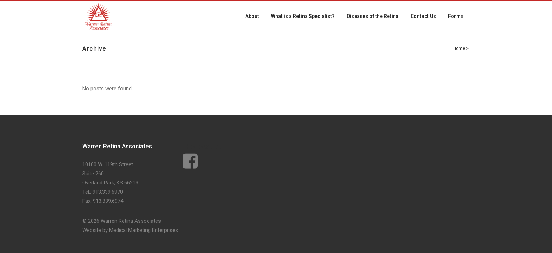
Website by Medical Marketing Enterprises (130, 230)
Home (459, 48)
